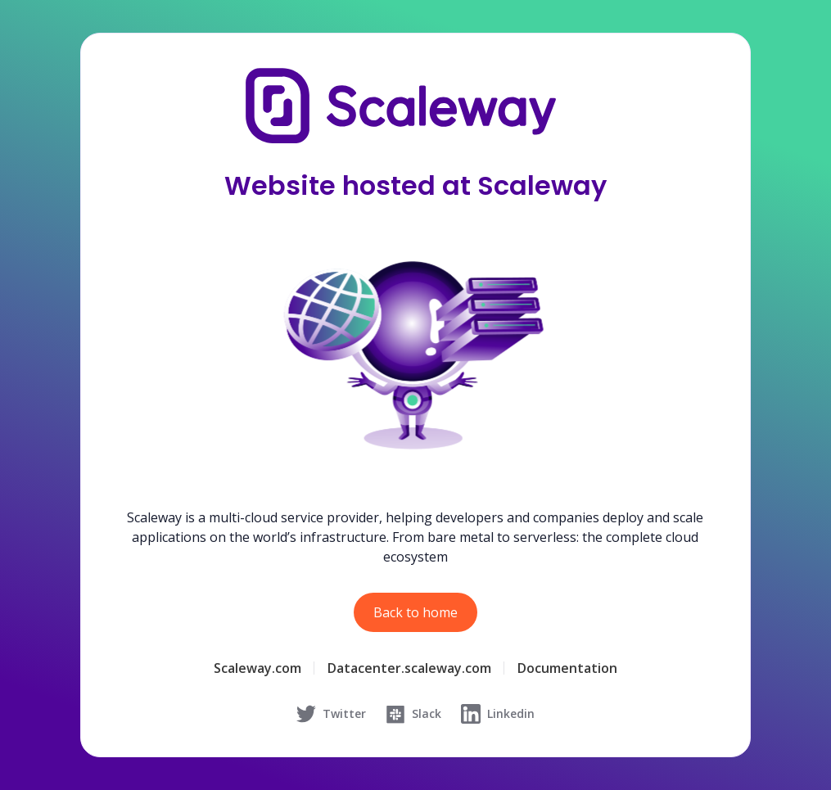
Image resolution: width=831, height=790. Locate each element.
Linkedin (498, 714)
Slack (413, 714)
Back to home (415, 612)
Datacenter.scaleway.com (409, 668)
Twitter (331, 714)
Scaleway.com (257, 668)
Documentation (567, 668)
